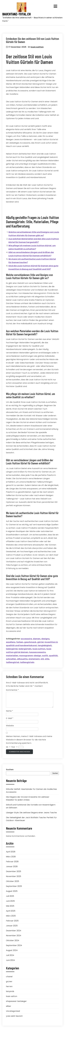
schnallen (11, 659)
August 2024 (12, 953)
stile (47, 659)
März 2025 (11, 918)
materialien (12, 655)
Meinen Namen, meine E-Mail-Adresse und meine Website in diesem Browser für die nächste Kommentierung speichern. (29, 742)
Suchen (10, 772)
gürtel (40, 642)
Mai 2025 (10, 908)
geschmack (30, 642)
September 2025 (14, 889)
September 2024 (14, 948)
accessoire (26, 638)
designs (45, 638)
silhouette (22, 659)
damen (36, 638)
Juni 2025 (10, 904)
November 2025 (13, 879)
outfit (45, 655)
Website (10, 728)
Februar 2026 (12, 864)
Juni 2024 (10, 963)
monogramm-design (30, 655)
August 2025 (11, 894)
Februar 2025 (12, 923)
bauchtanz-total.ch (16, 14)
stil (42, 659)
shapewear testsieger (16, 1004)
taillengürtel (12, 662)
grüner (9, 984)
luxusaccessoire (37, 652)
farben (19, 642)
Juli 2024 (10, 958)
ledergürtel (12, 648)
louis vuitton (37, 47)
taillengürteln (27, 662)
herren (9, 989)
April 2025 (10, 913)
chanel (9, 979)
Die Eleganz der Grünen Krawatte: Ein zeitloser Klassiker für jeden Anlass (27, 801)
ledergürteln (25, 648)
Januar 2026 (12, 869)
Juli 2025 (10, 899)
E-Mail (9, 721)
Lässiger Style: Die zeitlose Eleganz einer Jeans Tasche (31, 815)
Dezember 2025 (13, 874)
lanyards (10, 994)
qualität (53, 655)
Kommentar (12, 690)
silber (8, 1009)
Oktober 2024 (12, 943)
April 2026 (10, 854)
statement (34, 659)
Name (9, 713)
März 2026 (11, 859)
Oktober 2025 (12, 884)
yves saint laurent (14, 1019)
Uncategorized (13, 1014)
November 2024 (13, 938)
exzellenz (10, 642)
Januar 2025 (12, 928)
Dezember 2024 (13, 933)
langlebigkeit (45, 645)
